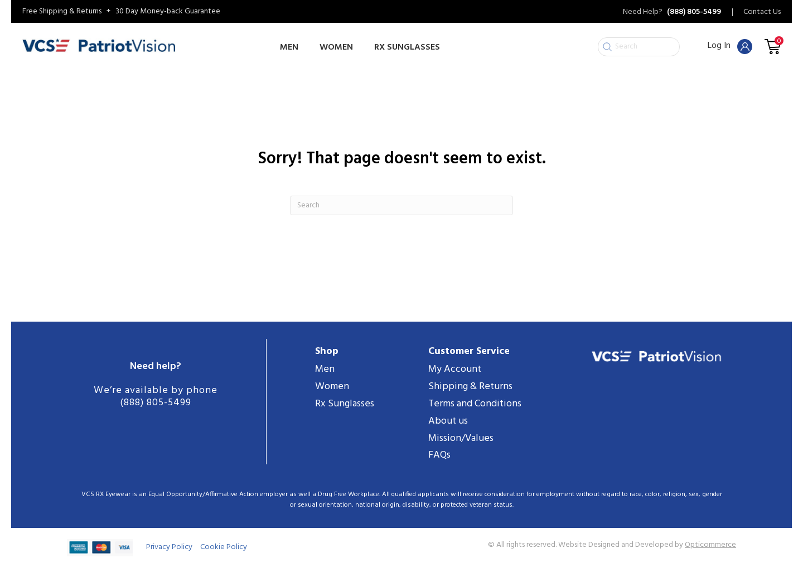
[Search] (401, 205)
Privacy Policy (169, 547)
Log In (730, 45)
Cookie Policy (223, 547)
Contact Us (762, 12)
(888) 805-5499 (155, 403)
